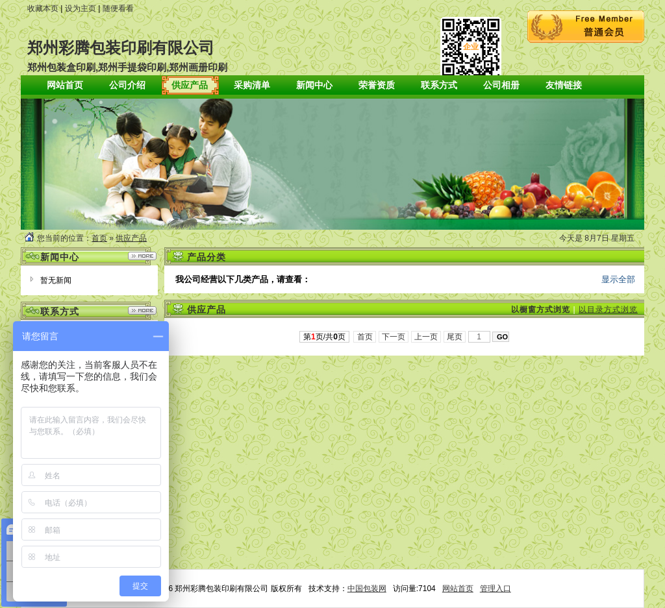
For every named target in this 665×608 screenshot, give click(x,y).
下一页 (394, 336)
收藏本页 (42, 8)
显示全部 (618, 279)
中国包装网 (366, 588)
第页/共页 (324, 336)
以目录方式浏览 (608, 309)
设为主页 (80, 8)
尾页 (455, 336)
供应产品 (131, 238)
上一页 (426, 336)
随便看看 (118, 8)
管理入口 (495, 588)
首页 (99, 238)
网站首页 (457, 588)
